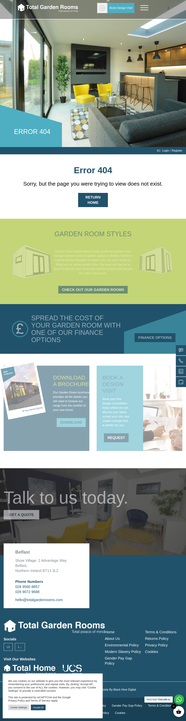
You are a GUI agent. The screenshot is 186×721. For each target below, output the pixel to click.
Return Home (92, 200)
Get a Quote (21, 512)
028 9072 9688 (27, 592)
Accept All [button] (38, 707)
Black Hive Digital (124, 689)
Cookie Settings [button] (18, 707)
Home (109, 632)
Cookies (151, 652)
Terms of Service (40, 700)
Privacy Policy (156, 645)
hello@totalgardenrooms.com (39, 600)
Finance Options (155, 338)
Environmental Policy (122, 645)
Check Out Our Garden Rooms (93, 290)
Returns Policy (156, 639)
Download (71, 420)
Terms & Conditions (160, 632)
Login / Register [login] (169, 150)
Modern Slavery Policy (123, 652)
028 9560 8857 (27, 587)
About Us (112, 639)
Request (116, 435)
